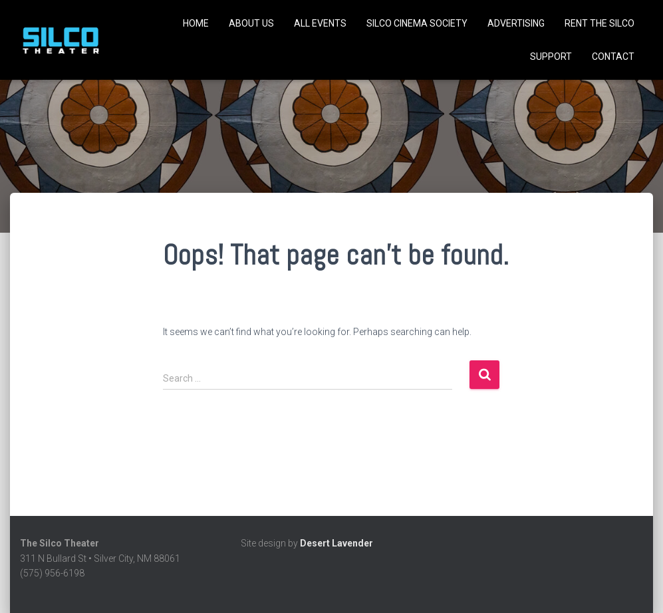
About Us (251, 23)
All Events (320, 23)
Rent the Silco (599, 23)
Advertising (516, 23)
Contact (613, 56)
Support (551, 56)
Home (196, 23)
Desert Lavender (336, 543)
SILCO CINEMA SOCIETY (416, 23)
